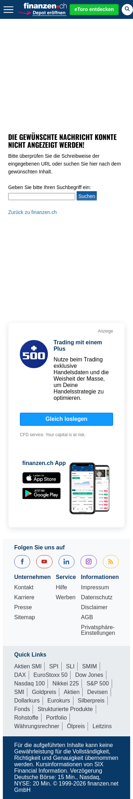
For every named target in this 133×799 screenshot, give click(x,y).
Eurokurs (58, 701)
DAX (20, 675)
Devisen (97, 692)
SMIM (89, 666)
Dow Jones (89, 675)
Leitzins (102, 726)
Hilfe (61, 587)
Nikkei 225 (65, 683)
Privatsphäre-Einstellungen (98, 630)
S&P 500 (98, 683)
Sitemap (24, 617)
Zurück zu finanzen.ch (32, 212)
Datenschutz (96, 597)
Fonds (22, 709)
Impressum (95, 587)
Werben (66, 597)
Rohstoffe (26, 718)
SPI (54, 666)
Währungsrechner (36, 726)
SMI (19, 692)
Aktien (71, 692)
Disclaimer (94, 607)
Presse (23, 607)
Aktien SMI (27, 666)
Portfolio (56, 718)
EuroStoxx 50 (50, 675)
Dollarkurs (27, 701)
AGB (87, 617)
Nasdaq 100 (29, 683)
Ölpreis (76, 726)
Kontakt (23, 587)
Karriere (24, 597)
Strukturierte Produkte (65, 709)
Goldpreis (44, 692)
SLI (70, 666)
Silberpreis (91, 701)
